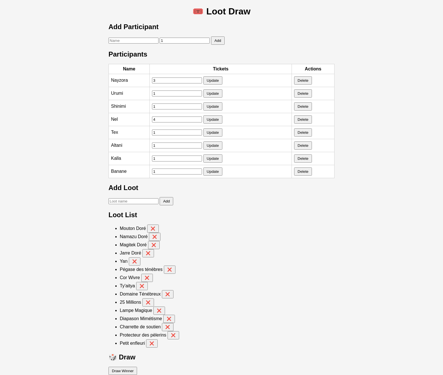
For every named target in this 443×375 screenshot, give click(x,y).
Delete (303, 80)
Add (217, 40)
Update (213, 80)
